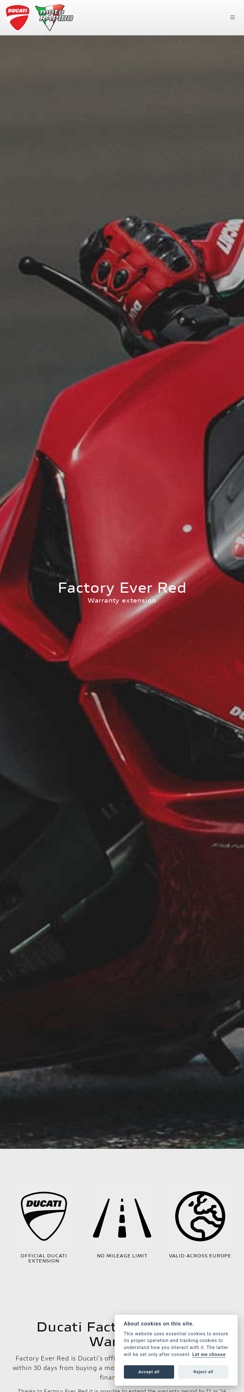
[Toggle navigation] (232, 17)
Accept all (149, 1371)
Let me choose (209, 1354)
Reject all (203, 1371)
